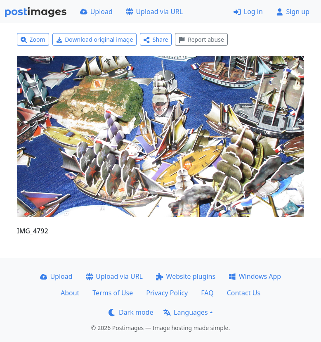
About (70, 292)
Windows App (255, 276)
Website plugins (185, 276)
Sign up (292, 11)
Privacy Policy (167, 292)
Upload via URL (154, 11)
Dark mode (131, 312)
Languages (185, 312)
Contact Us (243, 292)
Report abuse (201, 39)
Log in (248, 11)
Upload (96, 11)
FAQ (207, 292)
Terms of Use (112, 292)
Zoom (33, 39)
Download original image (94, 39)
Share (156, 39)
